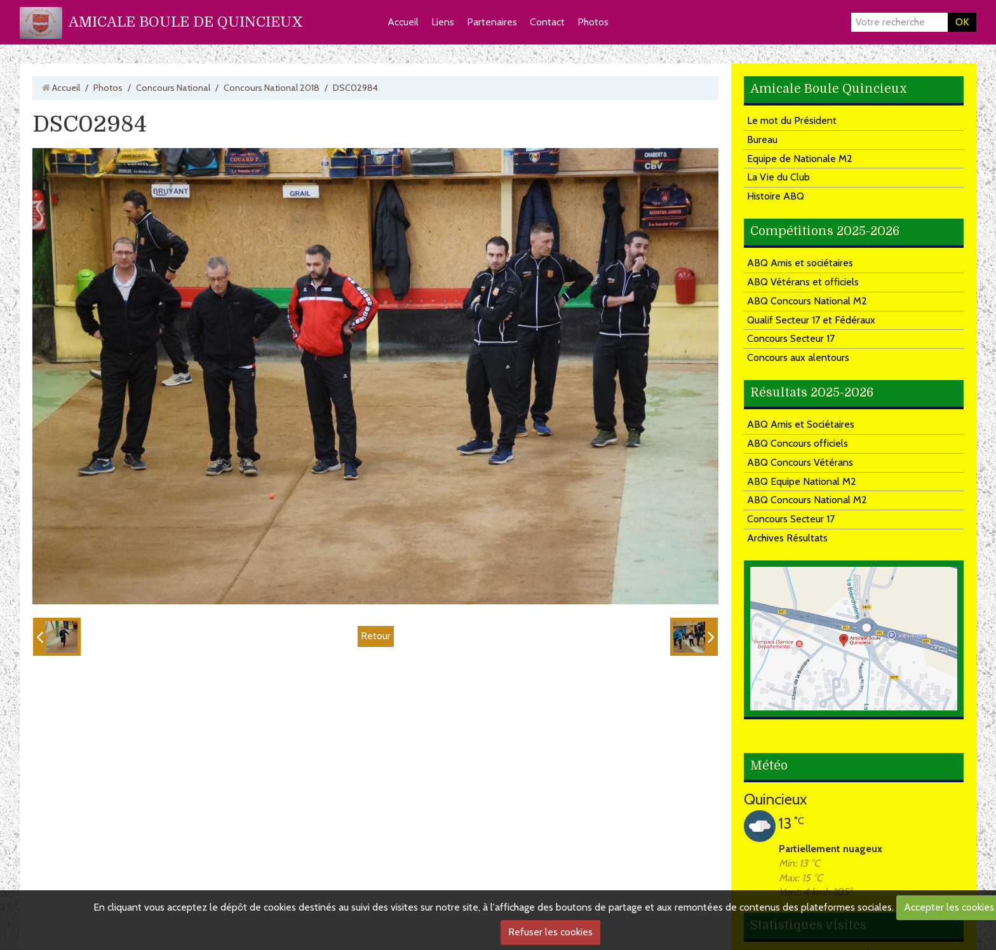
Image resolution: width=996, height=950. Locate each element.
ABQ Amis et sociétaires (800, 263)
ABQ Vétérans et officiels (803, 282)
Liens (442, 22)
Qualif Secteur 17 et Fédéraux (811, 320)
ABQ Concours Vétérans (800, 462)
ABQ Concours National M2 (807, 301)
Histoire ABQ (775, 196)
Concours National (173, 87)
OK (962, 22)
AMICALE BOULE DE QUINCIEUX (186, 22)
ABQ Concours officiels (797, 443)
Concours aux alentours (798, 357)
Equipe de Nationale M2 (799, 159)
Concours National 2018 (272, 87)
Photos (593, 22)
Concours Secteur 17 (791, 338)
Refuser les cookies (550, 932)
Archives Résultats (787, 538)
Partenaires (492, 22)
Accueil (403, 22)
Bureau (762, 139)
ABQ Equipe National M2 (801, 481)
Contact (547, 22)
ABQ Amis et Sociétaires (800, 424)
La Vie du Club (778, 177)
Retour (376, 636)
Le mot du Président (792, 120)
